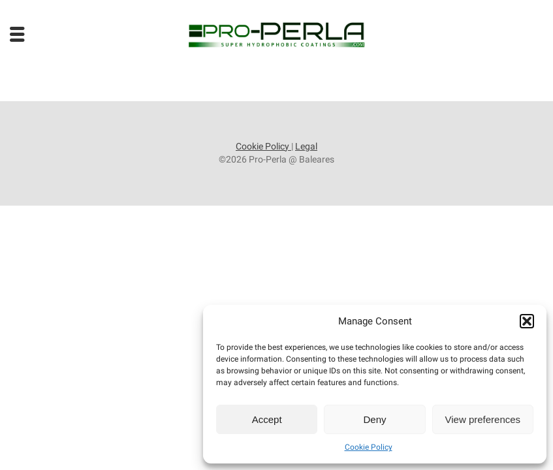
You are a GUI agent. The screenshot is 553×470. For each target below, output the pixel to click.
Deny (374, 419)
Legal (306, 146)
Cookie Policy (368, 447)
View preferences (483, 419)
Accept (267, 419)
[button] (526, 321)
